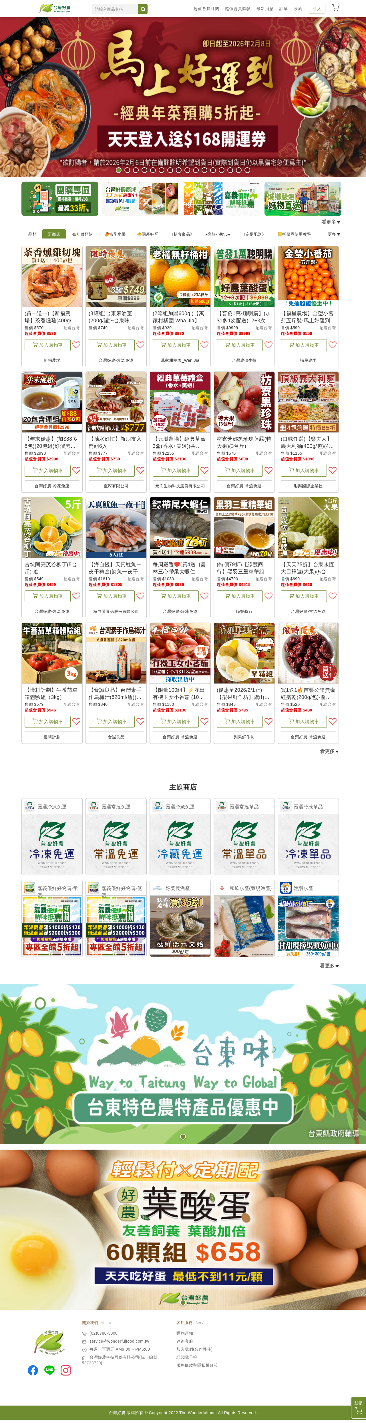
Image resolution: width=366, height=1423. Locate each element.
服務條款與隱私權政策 (197, 1368)
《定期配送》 (254, 234)
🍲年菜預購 (82, 234)
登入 (317, 8)
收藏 (298, 8)
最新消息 (265, 8)
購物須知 (184, 1336)
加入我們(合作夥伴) (194, 1352)
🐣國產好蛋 (147, 234)
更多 (334, 234)
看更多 (330, 222)
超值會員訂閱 (206, 8)
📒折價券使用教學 (294, 234)
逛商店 (54, 234)
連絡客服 (184, 1344)
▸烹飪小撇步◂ (218, 234)
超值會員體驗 (238, 8)
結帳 (358, 1407)
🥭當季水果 (115, 234)
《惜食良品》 (182, 234)
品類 (30, 234)
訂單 (283, 8)
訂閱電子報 (186, 1360)
